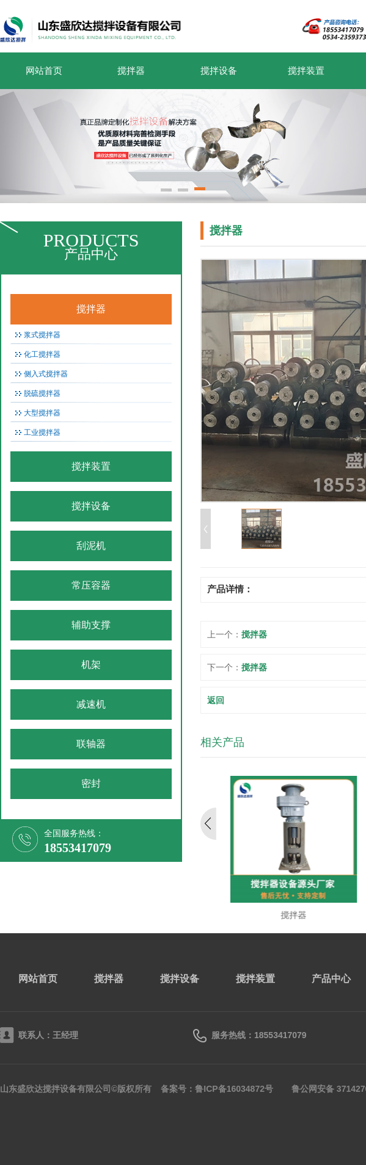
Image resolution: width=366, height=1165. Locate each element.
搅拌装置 (306, 71)
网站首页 (44, 71)
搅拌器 (131, 71)
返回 (215, 700)
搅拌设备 (218, 71)
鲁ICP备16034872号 (234, 1089)
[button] (166, 190)
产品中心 (331, 978)
